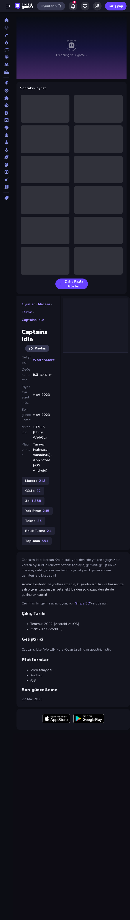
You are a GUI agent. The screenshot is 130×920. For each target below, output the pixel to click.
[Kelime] (6, 120)
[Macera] (6, 127)
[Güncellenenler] (6, 50)
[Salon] (6, 142)
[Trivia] (6, 187)
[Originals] (6, 57)
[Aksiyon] (6, 83)
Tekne (27, 312)
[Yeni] (6, 35)
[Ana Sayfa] (6, 20)
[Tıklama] (6, 179)
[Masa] (6, 135)
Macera (44, 304)
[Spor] (6, 157)
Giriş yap (116, 6)
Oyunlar (28, 304)
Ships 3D (82, 603)
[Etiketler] (6, 198)
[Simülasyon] (6, 150)
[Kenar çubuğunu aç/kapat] (8, 6)
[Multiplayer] (6, 64)
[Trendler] (6, 42)
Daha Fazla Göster (71, 284)
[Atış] (6, 90)
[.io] (6, 105)
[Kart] (6, 112)
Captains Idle (33, 319)
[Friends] (97, 6)
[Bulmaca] (6, 98)
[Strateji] (6, 164)
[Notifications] (73, 6)
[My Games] (85, 6)
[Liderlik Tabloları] (6, 72)
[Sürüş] (6, 172)
